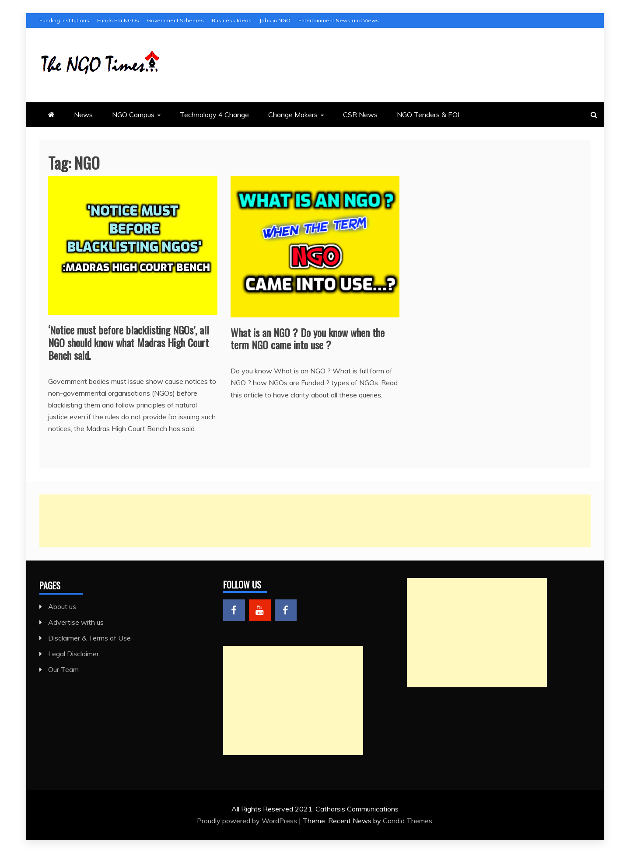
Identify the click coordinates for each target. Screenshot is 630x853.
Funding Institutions (64, 20)
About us (62, 606)
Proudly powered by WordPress (248, 820)
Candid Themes (407, 820)
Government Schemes (175, 20)
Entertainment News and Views (338, 20)
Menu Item (234, 610)
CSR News (360, 114)
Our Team (63, 669)
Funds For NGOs (118, 20)
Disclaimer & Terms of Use (89, 638)
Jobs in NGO (274, 20)
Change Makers (293, 114)
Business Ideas (232, 20)
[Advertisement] (301, 520)
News (83, 114)
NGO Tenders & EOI (428, 114)
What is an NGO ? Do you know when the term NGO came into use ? (308, 338)
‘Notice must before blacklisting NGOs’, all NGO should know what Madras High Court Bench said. (128, 342)
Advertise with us (76, 622)
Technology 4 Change (214, 114)
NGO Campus (133, 114)
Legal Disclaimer (73, 653)
